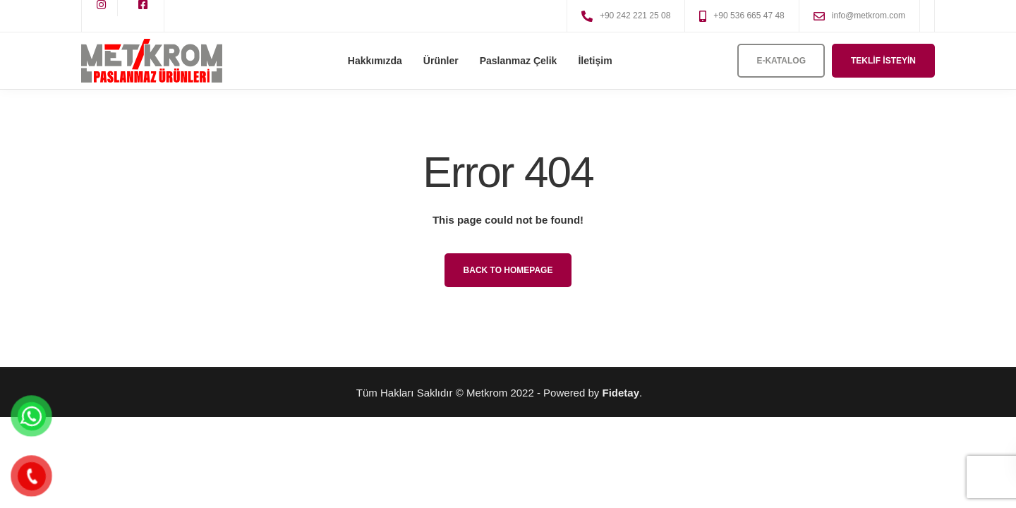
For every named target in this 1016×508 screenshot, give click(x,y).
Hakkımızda (375, 60)
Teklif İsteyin (883, 61)
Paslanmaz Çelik (518, 60)
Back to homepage (508, 270)
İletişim (595, 60)
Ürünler (441, 60)
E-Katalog (781, 61)
